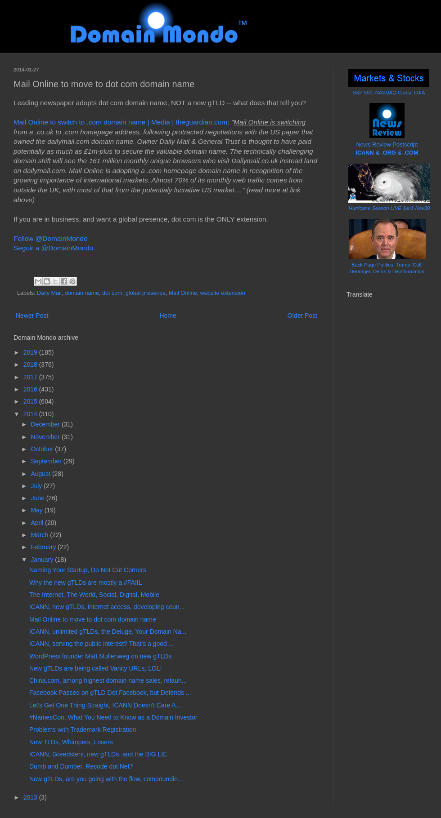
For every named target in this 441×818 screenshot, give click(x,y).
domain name (82, 293)
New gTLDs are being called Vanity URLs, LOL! (95, 668)
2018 (31, 364)
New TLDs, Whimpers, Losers (71, 742)
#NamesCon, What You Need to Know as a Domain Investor (113, 717)
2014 (31, 414)
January (43, 559)
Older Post (302, 315)
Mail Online (183, 293)
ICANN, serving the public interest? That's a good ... (101, 643)
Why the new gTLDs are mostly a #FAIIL (85, 582)
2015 (31, 401)
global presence (146, 293)
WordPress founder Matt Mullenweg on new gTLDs (100, 656)
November (46, 436)
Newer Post (32, 315)
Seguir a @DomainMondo (53, 248)
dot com (112, 293)
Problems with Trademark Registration (82, 729)
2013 (31, 797)
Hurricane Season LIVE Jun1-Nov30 (389, 208)
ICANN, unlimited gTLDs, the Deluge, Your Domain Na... (107, 631)
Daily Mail (49, 293)
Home (167, 315)
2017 (31, 377)
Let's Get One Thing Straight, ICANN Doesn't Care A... (105, 705)
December (46, 424)
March (40, 534)
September (47, 461)
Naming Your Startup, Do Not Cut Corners (87, 569)
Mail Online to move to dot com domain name (92, 619)
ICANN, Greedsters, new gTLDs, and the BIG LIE (98, 754)
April (38, 522)
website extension (222, 293)
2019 (31, 352)
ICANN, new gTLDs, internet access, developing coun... (107, 606)
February (44, 547)
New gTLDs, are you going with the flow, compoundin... (106, 778)
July (37, 485)
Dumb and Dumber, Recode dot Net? (81, 766)
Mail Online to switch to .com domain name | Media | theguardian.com (120, 122)
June (38, 498)
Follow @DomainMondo (50, 238)
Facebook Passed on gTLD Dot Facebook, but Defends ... (110, 692)
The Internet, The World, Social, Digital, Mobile (94, 594)
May (37, 510)
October (43, 449)
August (41, 473)
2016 (31, 389)
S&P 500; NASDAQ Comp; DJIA (389, 92)
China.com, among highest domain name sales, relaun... (108, 680)
